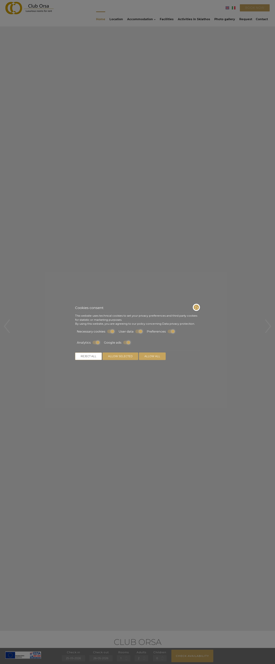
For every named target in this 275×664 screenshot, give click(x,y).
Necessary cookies (95, 331)
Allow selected (120, 356)
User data (130, 331)
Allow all (152, 356)
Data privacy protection (178, 323)
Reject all (88, 356)
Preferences (161, 331)
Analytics (88, 342)
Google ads (117, 342)
